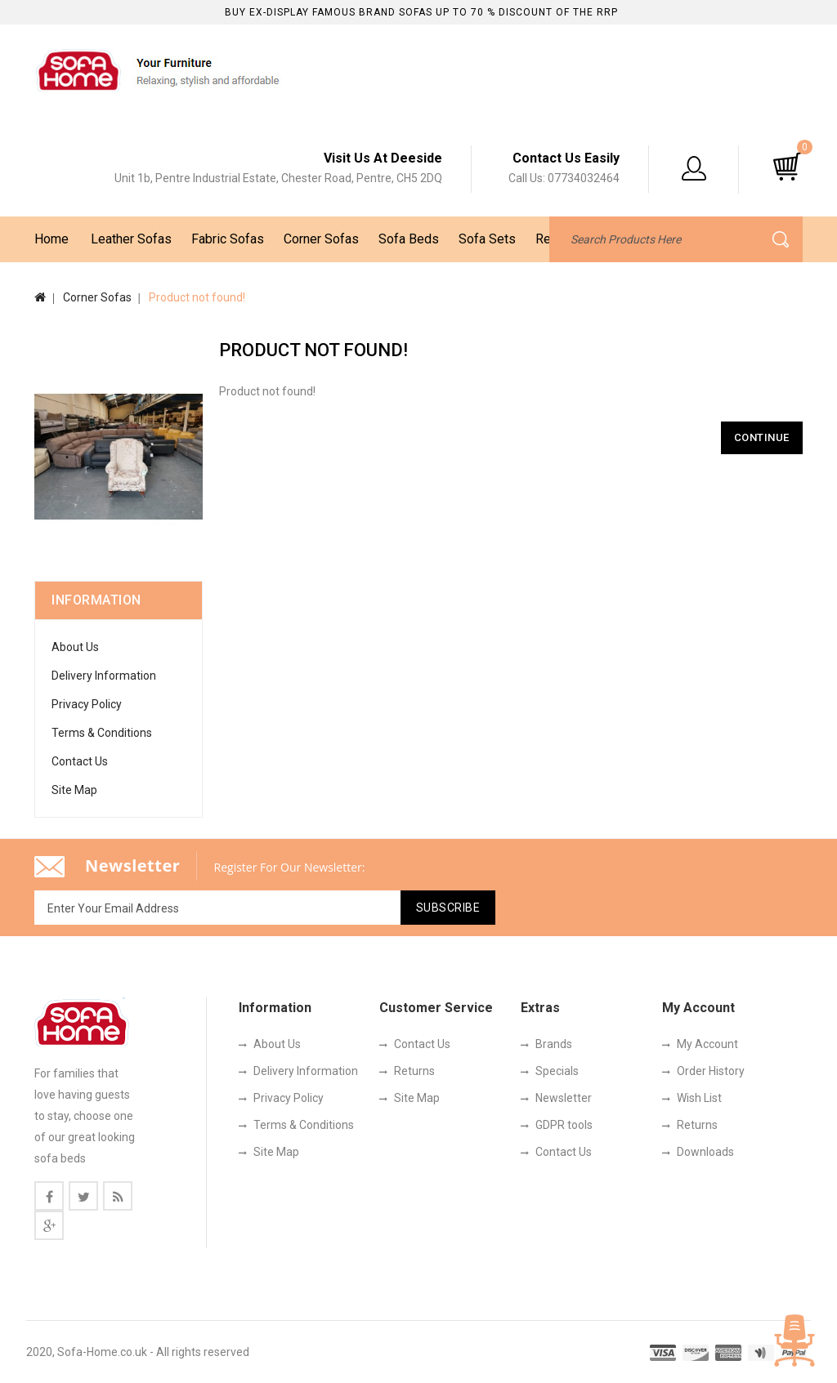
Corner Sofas (321, 239)
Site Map (74, 789)
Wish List (699, 1097)
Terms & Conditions (101, 732)
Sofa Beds (408, 239)
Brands (553, 1044)
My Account (707, 1044)
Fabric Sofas (227, 239)
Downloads (705, 1151)
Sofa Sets (487, 239)
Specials (557, 1070)
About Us (75, 647)
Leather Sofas (131, 239)
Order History (711, 1070)
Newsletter (563, 1097)
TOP (794, 1340)
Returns (414, 1070)
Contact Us (79, 761)
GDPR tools (564, 1124)
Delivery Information (103, 675)
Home (51, 239)
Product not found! (197, 297)
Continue (762, 437)
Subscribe (447, 907)
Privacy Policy (86, 704)
